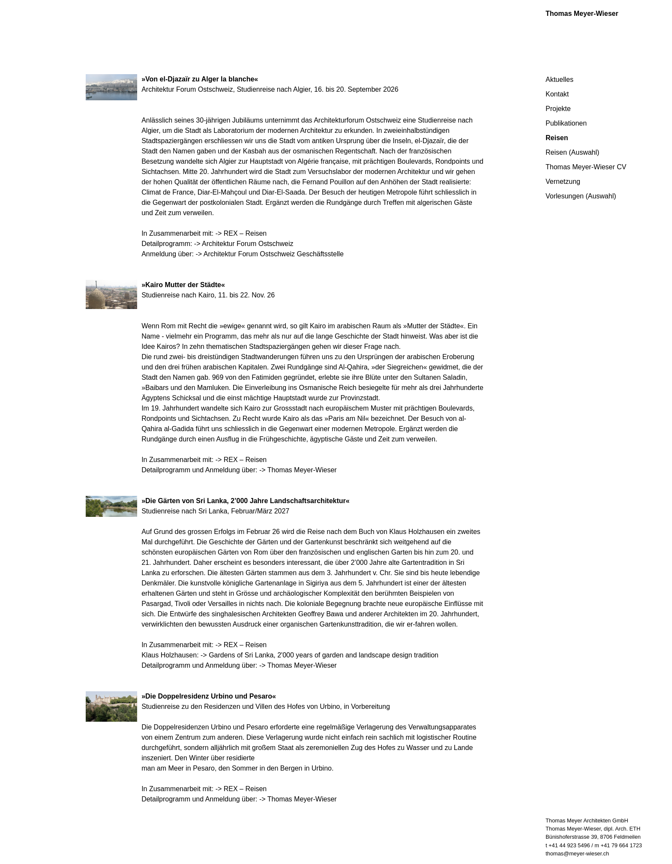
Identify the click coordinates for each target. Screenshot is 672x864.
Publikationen (566, 123)
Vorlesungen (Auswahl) (581, 196)
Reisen (557, 137)
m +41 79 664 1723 (618, 845)
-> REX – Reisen (241, 233)
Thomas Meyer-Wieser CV (586, 167)
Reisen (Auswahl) (572, 152)
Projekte (558, 108)
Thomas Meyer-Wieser (582, 13)
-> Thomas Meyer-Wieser (298, 470)
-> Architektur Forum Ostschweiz (244, 243)
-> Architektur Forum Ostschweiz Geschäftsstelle (269, 254)
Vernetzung (563, 181)
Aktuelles (559, 79)
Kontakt (557, 94)
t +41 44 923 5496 (568, 845)
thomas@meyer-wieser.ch (577, 853)
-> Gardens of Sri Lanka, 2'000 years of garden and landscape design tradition (319, 655)
